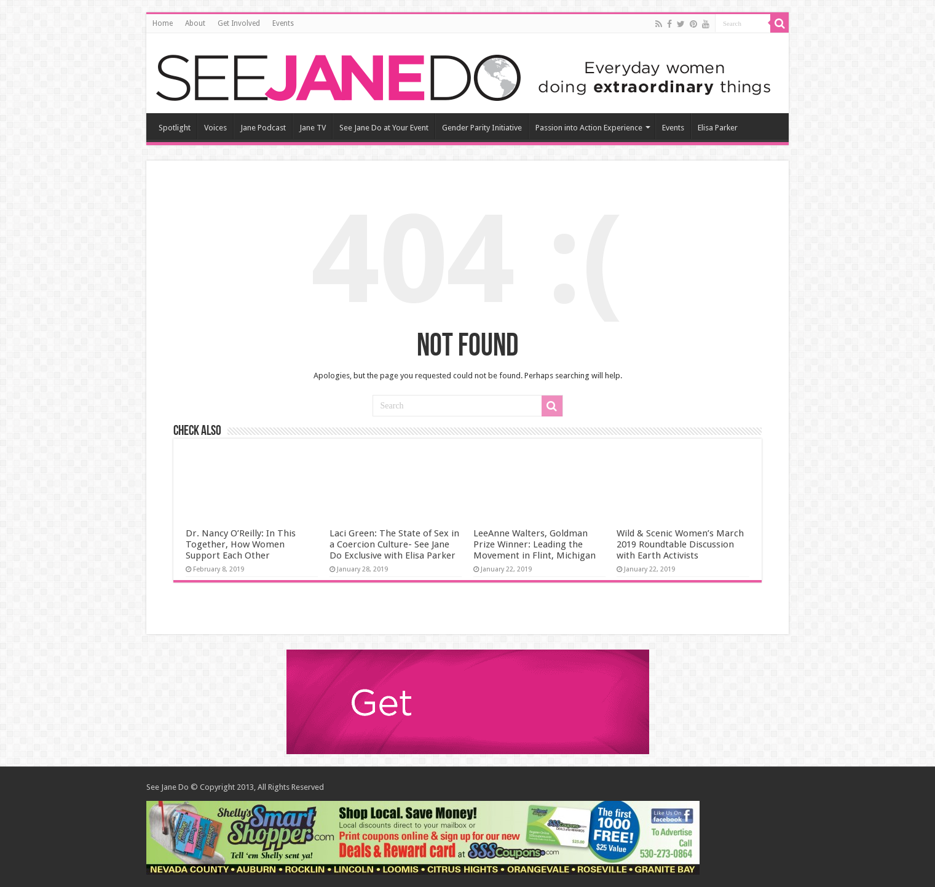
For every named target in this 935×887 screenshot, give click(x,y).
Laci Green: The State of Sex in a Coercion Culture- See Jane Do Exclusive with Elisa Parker (394, 544)
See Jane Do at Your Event (383, 127)
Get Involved (239, 23)
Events (283, 23)
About (195, 23)
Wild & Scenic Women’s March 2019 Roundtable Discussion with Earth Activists (680, 544)
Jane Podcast (263, 127)
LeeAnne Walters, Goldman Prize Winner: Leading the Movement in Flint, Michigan (534, 544)
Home (162, 23)
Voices (215, 127)
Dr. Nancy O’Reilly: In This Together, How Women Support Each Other (241, 544)
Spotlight (175, 127)
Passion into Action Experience (588, 127)
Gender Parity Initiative (482, 127)
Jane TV (312, 127)
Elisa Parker (718, 127)
